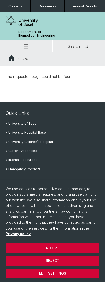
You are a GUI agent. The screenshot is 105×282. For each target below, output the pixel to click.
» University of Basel (21, 123)
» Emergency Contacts (23, 169)
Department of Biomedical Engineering (36, 33)
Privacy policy (18, 234)
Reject (52, 260)
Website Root (11, 58)
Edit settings (52, 273)
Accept (52, 248)
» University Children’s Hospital (29, 142)
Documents (48, 6)
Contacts (15, 6)
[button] (26, 46)
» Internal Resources (21, 160)
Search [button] (79, 46)
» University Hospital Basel (26, 132)
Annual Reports (85, 6)
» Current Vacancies (21, 151)
